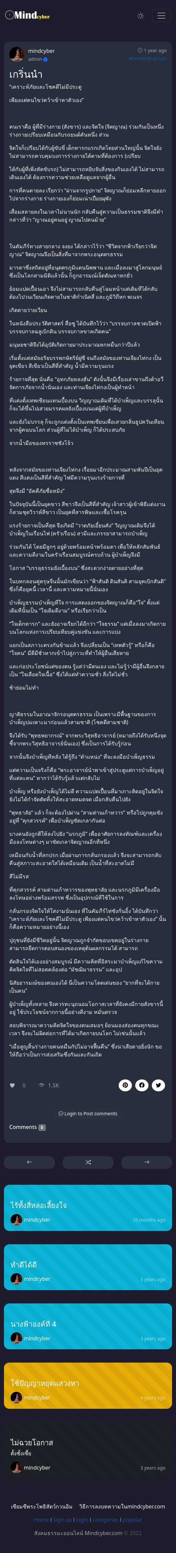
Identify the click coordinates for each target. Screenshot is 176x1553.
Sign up (62, 1519)
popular (132, 1519)
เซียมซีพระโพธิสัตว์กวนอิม (42, 1506)
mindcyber (41, 51)
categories (105, 1519)
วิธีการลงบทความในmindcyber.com (122, 1506)
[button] (141, 1085)
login (82, 1519)
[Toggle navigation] (161, 15)
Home (41, 1519)
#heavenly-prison (148, 58)
